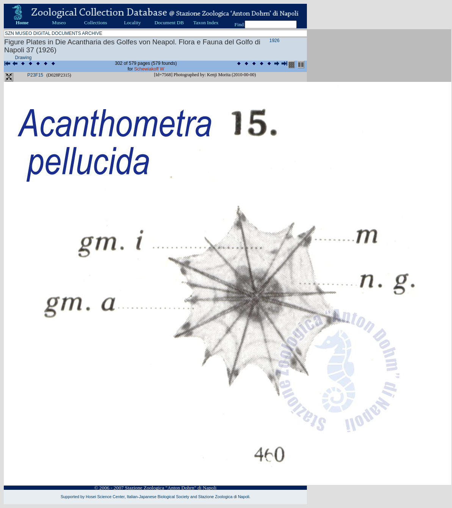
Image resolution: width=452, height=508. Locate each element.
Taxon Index (206, 22)
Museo (59, 22)
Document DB (169, 22)
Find (239, 24)
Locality (132, 22)
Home (22, 22)
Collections (95, 22)
